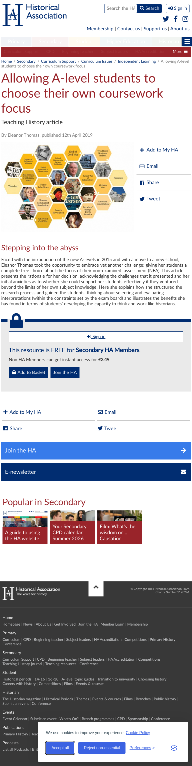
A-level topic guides (78, 679)
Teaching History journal (22, 664)
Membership (100, 29)
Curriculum (11, 640)
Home (6, 61)
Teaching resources (60, 664)
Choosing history (152, 679)
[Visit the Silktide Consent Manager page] (174, 748)
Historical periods (17, 679)
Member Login (112, 624)
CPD (50, 52)
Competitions (135, 640)
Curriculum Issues (96, 61)
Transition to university (116, 679)
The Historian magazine (21, 699)
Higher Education (126, 41)
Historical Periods (58, 699)
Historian (169, 41)
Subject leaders (114, 52)
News (28, 624)
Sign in (96, 336)
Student (84, 41)
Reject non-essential (102, 748)
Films (68, 684)
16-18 (53, 679)
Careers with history (19, 684)
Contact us (128, 29)
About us (180, 29)
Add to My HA (158, 150)
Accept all (60, 748)
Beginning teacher (78, 52)
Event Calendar (14, 719)
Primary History (163, 640)
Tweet (149, 199)
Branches (143, 699)
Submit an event (15, 704)
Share (149, 182)
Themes (82, 699)
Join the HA (65, 372)
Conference (12, 644)
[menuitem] (16, 42)
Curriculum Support (21, 52)
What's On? (69, 719)
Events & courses (90, 684)
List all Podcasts (15, 749)
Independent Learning (137, 61)
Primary (16, 41)
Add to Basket (28, 372)
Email (148, 166)
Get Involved (65, 624)
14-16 (39, 679)
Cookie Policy (138, 733)
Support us (155, 29)
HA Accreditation (150, 52)
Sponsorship (138, 719)
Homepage (11, 624)
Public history (165, 699)
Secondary (50, 41)
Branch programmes (98, 719)
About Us (43, 624)
